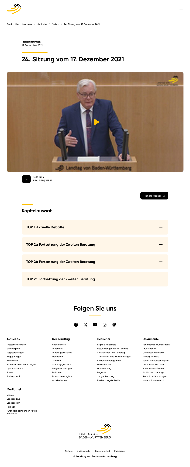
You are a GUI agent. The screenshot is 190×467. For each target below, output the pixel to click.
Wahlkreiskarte (59, 380)
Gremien (56, 360)
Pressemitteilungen (16, 344)
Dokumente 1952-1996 (154, 364)
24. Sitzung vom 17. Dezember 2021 (82, 24)
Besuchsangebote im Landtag (112, 348)
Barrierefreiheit (102, 450)
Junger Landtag (105, 376)
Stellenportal (13, 376)
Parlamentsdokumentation (156, 344)
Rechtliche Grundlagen (154, 376)
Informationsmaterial (153, 380)
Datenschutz (83, 450)
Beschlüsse (12, 360)
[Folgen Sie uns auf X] (85, 324)
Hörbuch (11, 406)
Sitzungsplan (13, 348)
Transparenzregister (62, 376)
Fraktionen (57, 356)
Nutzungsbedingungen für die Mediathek (22, 412)
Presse (10, 372)
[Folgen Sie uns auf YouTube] (95, 324)
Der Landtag (61, 339)
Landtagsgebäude (61, 364)
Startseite (27, 24)
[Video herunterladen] (26, 179)
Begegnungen (14, 356)
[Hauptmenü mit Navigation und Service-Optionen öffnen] (181, 8)
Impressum (119, 450)
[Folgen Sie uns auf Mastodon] (114, 324)
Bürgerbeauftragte (62, 368)
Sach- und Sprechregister (156, 360)
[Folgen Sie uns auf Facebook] (76, 324)
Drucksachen (149, 348)
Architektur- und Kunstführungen (114, 356)
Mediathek (42, 24)
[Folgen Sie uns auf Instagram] (104, 324)
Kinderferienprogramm (109, 360)
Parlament (57, 348)
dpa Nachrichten (15, 368)
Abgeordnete (59, 344)
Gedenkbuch (104, 364)
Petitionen (57, 372)
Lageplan (102, 372)
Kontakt (69, 450)
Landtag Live (13, 398)
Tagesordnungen (15, 352)
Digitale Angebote (106, 344)
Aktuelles (13, 339)
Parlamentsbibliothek (153, 368)
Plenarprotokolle (151, 356)
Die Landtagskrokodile (108, 380)
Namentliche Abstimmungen (21, 364)
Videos (55, 24)
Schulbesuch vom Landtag (111, 352)
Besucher (103, 339)
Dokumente (151, 339)
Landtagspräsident (62, 352)
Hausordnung (104, 368)
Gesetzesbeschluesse (153, 352)
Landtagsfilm (13, 402)
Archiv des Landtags (153, 372)
